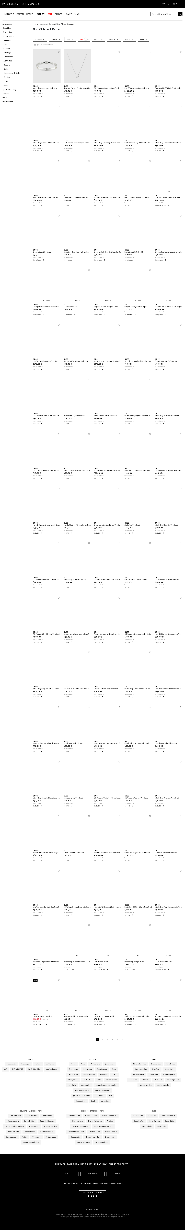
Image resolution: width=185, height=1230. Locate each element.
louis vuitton (80, 1101)
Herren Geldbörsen (109, 1116)
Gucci (58, 24)
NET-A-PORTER (17, 1069)
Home (35, 24)
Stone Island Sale (139, 1064)
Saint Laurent (102, 1069)
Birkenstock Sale (141, 1069)
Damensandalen (50, 1126)
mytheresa (50, 1064)
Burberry (103, 1074)
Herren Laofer (94, 1132)
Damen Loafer (30, 1132)
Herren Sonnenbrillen (80, 1126)
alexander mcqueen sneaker (106, 1085)
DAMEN (20, 14)
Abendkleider (31, 1116)
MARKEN (41, 14)
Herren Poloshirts (83, 1142)
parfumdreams (51, 1069)
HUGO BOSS (73, 1074)
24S (5, 1069)
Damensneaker (13, 1121)
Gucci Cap (152, 1116)
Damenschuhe (11, 1137)
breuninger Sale (173, 1080)
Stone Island (73, 1069)
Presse (95, 1183)
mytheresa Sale (163, 1085)
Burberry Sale (156, 1064)
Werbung (87, 1183)
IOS (66, 1174)
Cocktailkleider (13, 1132)
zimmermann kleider (102, 1090)
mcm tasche (85, 1085)
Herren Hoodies (111, 1132)
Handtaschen (47, 1116)
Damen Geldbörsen (47, 1121)
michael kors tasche (82, 1090)
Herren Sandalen (101, 1142)
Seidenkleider (29, 1121)
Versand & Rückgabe (70, 1183)
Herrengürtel (75, 1137)
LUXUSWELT (8, 14)
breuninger (25, 1064)
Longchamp (99, 1096)
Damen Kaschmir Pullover (14, 1126)
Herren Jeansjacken (92, 1137)
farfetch (38, 1064)
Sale (154, 1059)
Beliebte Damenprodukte (31, 1111)
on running (105, 1101)
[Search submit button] (180, 14)
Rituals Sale (171, 1064)
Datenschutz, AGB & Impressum (111, 1183)
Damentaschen (15, 1116)
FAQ (80, 1183)
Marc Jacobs (72, 1080)
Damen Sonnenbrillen (31, 1142)
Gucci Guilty (161, 1126)
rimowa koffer (111, 1080)
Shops (30, 1059)
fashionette (11, 1064)
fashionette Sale (146, 1085)
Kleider (24, 1137)
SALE (50, 14)
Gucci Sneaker (154, 1121)
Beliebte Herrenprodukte (92, 1111)
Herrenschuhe (77, 1121)
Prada (83, 1064)
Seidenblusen (51, 1137)
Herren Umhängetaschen (103, 1126)
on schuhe (72, 1085)
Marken (92, 1059)
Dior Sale (146, 1080)
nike (110, 1096)
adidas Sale (154, 1074)
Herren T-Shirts (74, 1116)
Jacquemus (109, 1064)
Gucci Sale (133, 1080)
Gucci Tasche (138, 1116)
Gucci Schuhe (147, 1126)
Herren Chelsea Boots (76, 1132)
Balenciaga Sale (169, 1074)
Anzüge (110, 1121)
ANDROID (92, 1174)
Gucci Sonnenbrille (168, 1116)
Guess (114, 1074)
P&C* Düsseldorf (34, 1069)
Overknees (36, 1137)
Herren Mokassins (95, 1121)
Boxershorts (109, 1137)
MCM (99, 1080)
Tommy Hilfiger (89, 1074)
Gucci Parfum (139, 1121)
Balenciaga (88, 1069)
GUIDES (58, 14)
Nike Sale (155, 1069)
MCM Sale (158, 1080)
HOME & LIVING (71, 14)
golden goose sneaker (81, 1096)
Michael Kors (95, 1064)
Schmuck (51, 24)
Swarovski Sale (138, 1074)
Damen (43, 24)
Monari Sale (169, 1069)
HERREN (30, 14)
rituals (93, 1101)
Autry (114, 1069)
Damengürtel (34, 1126)
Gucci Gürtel (169, 1121)
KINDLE (118, 1174)
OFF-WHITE (87, 1080)
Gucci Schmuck (68, 24)
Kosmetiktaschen (46, 1132)
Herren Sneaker (91, 1116)
